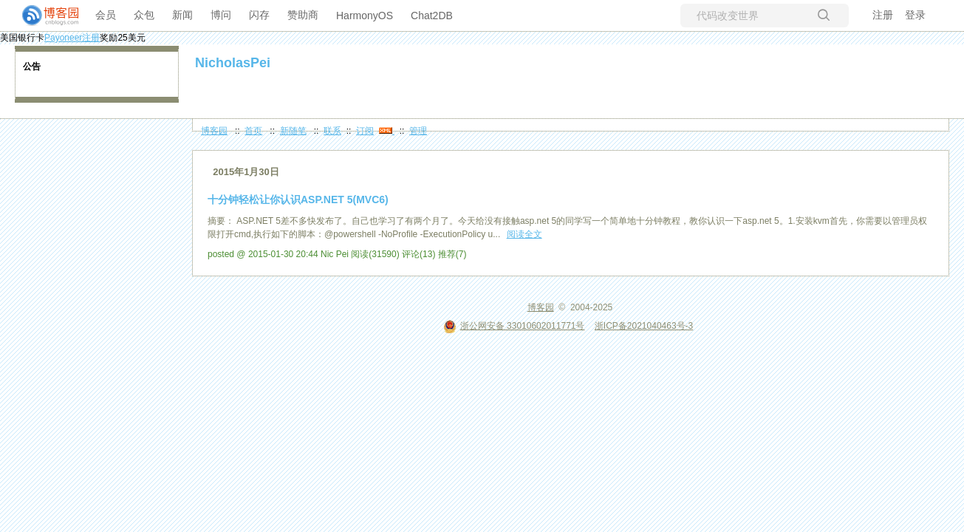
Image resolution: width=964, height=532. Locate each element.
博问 (221, 15)
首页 (253, 131)
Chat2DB (432, 15)
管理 (418, 131)
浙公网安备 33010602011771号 (514, 326)
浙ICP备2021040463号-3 (644, 326)
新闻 (182, 15)
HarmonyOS (364, 15)
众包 (144, 15)
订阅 (365, 131)
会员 (105, 15)
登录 (915, 15)
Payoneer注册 (72, 38)
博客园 (214, 131)
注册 (882, 15)
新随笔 (293, 131)
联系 (332, 131)
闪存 (259, 15)
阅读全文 (524, 234)
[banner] (44, 15)
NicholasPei (232, 62)
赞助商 (302, 15)
